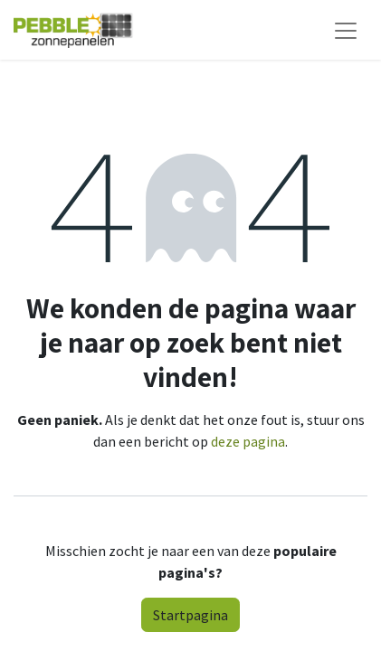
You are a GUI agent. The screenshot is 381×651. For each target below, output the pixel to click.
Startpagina (190, 615)
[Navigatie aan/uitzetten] (345, 29)
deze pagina (248, 441)
